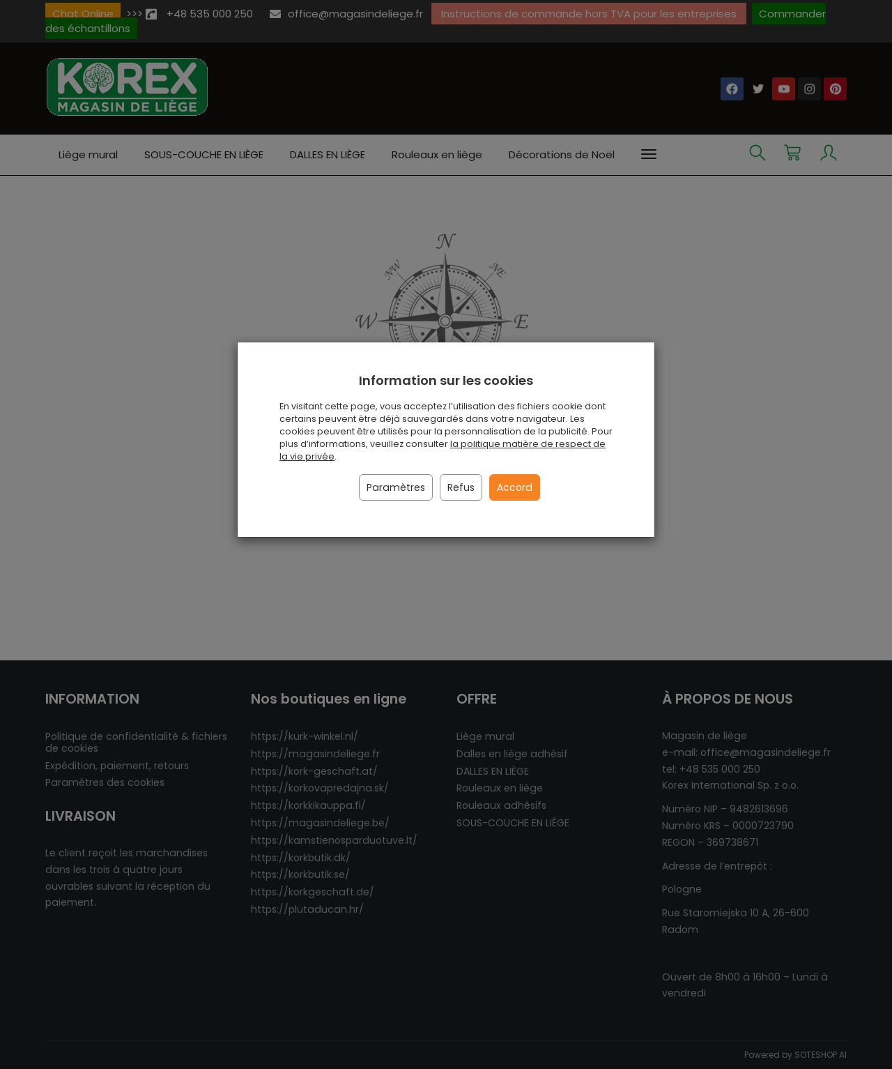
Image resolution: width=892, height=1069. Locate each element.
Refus (461, 487)
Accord (514, 487)
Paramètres (396, 487)
